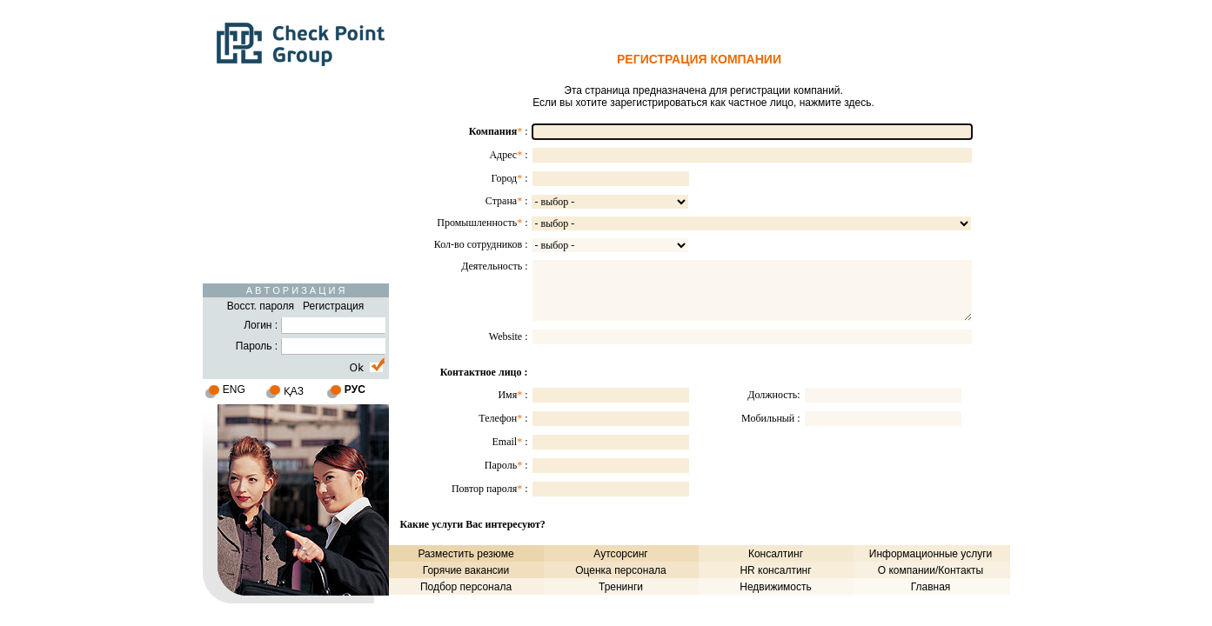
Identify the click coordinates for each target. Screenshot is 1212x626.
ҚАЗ (294, 391)
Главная (931, 587)
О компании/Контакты (930, 570)
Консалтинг (775, 554)
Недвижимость (776, 587)
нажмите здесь (836, 103)
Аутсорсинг (620, 554)
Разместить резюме (465, 554)
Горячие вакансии (466, 570)
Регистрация (333, 306)
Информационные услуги (930, 554)
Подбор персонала (466, 587)
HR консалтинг (775, 570)
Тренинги (621, 587)
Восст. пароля (260, 306)
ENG (234, 389)
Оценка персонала (620, 570)
